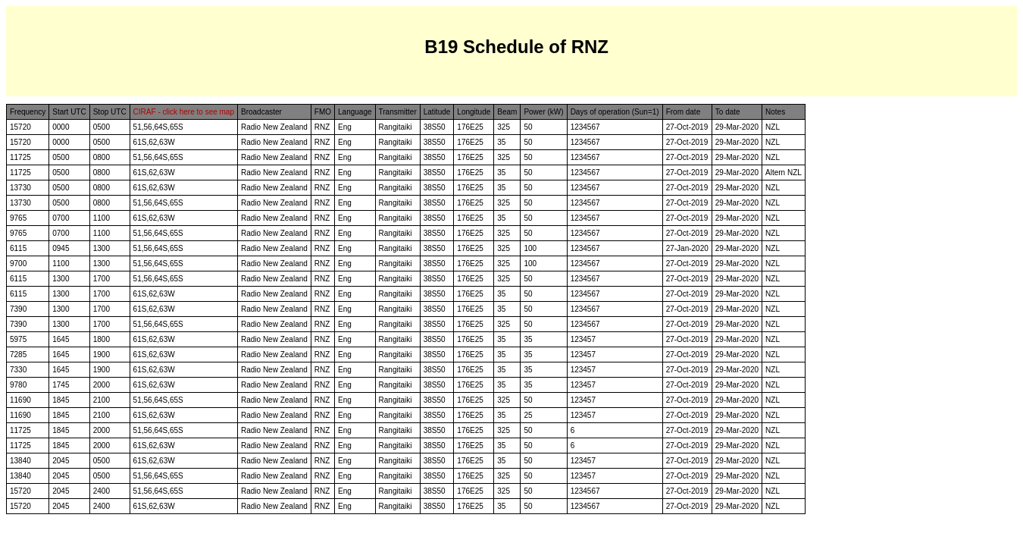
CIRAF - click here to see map (183, 112)
